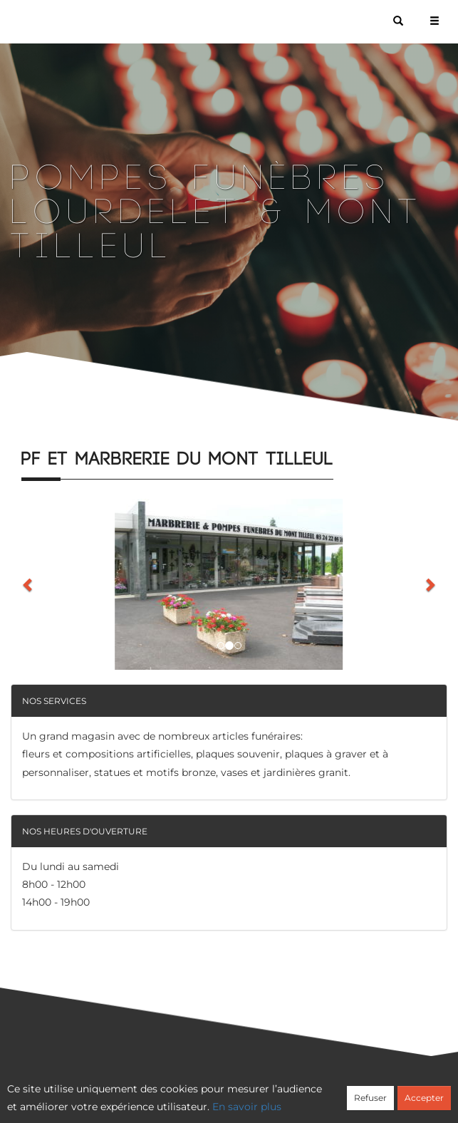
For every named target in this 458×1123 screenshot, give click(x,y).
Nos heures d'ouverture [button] (84, 831)
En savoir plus (246, 1106)
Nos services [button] (54, 700)
